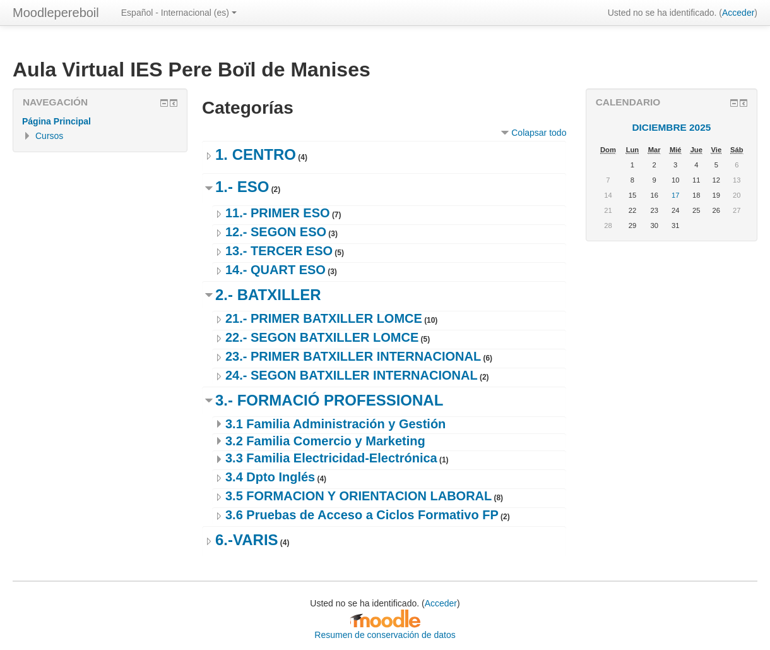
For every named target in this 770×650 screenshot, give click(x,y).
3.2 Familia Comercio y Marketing (325, 441)
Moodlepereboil (56, 13)
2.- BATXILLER (268, 294)
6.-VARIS (246, 539)
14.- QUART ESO (275, 270)
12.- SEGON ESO (275, 232)
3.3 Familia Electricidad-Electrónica (331, 458)
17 (675, 195)
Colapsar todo (538, 133)
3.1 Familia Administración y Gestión (335, 424)
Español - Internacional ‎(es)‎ (179, 13)
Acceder (738, 13)
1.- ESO (242, 186)
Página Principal (56, 121)
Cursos (49, 136)
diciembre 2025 (671, 127)
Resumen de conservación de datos (384, 635)
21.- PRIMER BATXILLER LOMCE (323, 318)
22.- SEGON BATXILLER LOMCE (321, 337)
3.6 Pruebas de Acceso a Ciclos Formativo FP (362, 515)
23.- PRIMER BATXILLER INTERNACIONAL (353, 356)
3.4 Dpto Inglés (270, 477)
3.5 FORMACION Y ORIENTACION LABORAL (358, 496)
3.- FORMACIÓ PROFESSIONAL (329, 400)
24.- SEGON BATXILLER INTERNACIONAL (351, 375)
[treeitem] (100, 121)
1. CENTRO (255, 154)
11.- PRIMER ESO (277, 213)
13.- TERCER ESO (279, 251)
